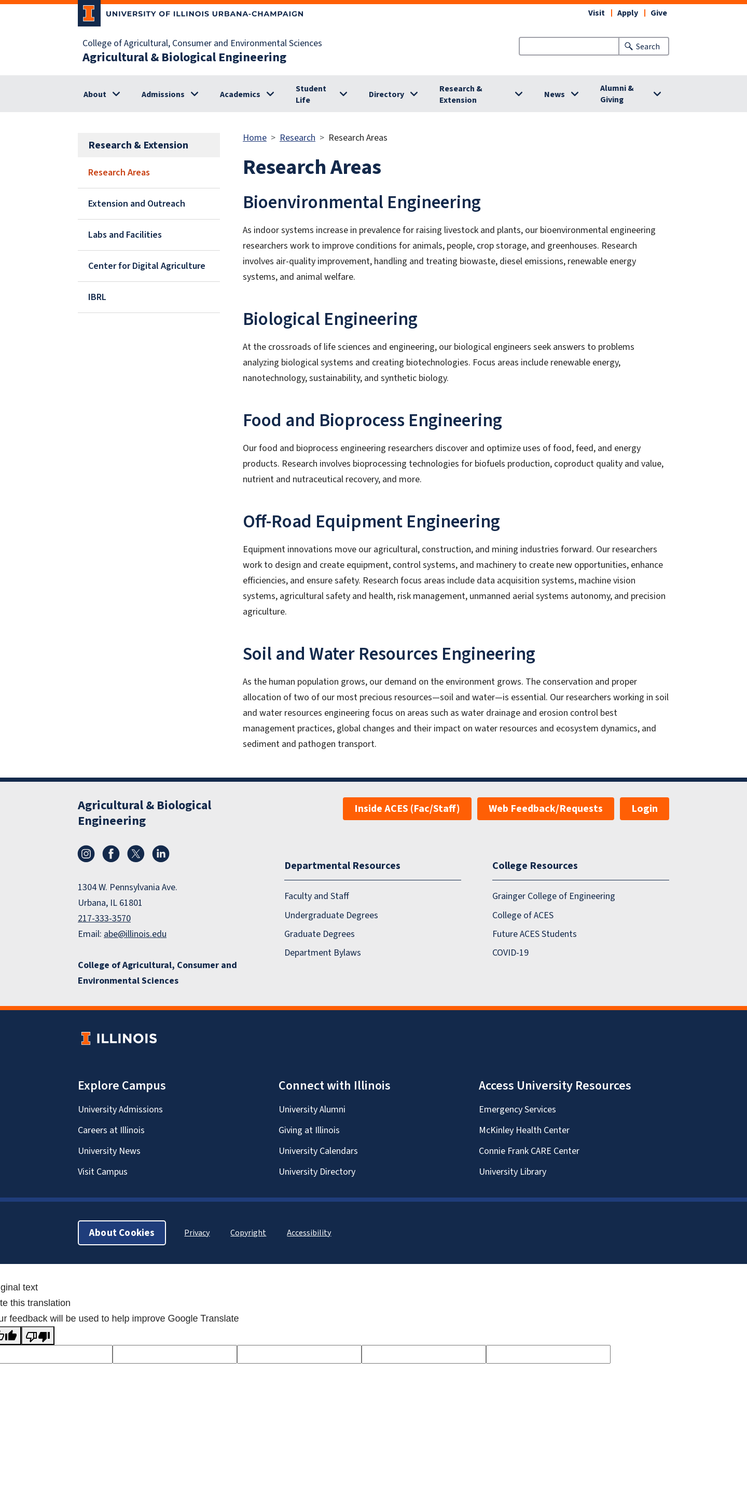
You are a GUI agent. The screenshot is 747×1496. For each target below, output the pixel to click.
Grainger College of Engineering (553, 896)
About (95, 94)
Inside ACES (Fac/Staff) (407, 808)
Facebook (111, 853)
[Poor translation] (37, 1335)
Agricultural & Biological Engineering (184, 57)
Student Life (311, 94)
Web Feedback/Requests (546, 808)
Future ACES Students (534, 934)
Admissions (163, 94)
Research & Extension (460, 94)
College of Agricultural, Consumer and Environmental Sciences (202, 43)
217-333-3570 (104, 918)
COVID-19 (510, 953)
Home (255, 137)
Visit (596, 12)
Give (659, 12)
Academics (240, 94)
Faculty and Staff (316, 896)
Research (297, 137)
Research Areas (119, 172)
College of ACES (523, 915)
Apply (627, 12)
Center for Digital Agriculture (146, 266)
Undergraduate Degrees (331, 915)
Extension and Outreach (136, 203)
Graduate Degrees (319, 934)
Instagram (86, 853)
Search (648, 46)
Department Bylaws (322, 953)
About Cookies (122, 1232)
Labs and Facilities (125, 234)
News (554, 94)
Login (644, 808)
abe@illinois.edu (135, 934)
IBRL (97, 297)
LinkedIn (160, 853)
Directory (386, 94)
